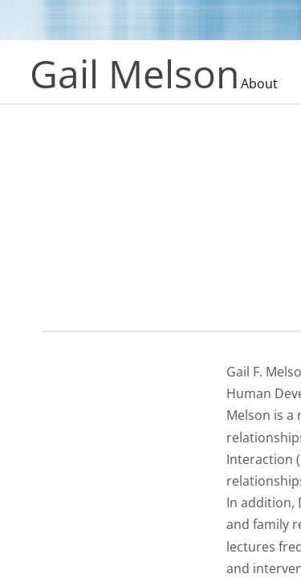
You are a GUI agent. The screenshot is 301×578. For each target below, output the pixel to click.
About (259, 83)
